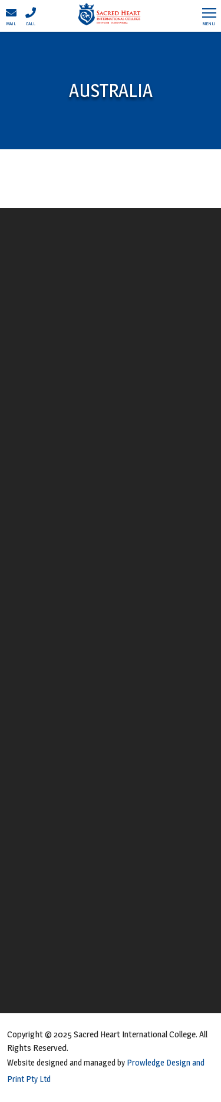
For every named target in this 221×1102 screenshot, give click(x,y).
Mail (11, 16)
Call (30, 16)
